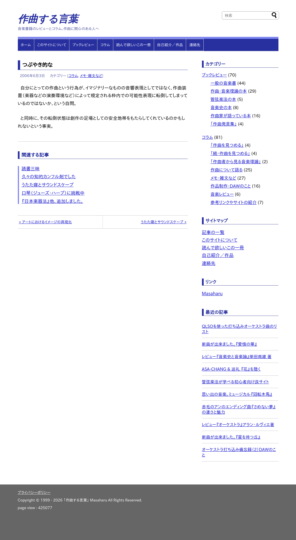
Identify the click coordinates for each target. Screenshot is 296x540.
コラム (105, 45)
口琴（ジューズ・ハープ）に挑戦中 (53, 193)
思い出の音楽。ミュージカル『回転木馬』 (237, 394)
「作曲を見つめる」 (227, 145)
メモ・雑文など (91, 76)
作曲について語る (226, 170)
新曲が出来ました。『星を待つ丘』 (231, 437)
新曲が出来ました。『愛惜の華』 (229, 344)
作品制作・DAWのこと (230, 186)
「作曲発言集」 (223, 124)
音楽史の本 (221, 107)
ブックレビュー (83, 45)
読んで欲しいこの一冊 (133, 45)
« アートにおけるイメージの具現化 (45, 222)
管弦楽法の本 (223, 99)
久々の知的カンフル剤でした (49, 176)
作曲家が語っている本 (230, 116)
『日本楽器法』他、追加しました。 (52, 201)
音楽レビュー (222, 194)
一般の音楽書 (223, 83)
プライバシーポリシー (34, 492)
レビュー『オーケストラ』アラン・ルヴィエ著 (238, 424)
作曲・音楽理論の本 (228, 91)
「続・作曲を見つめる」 (230, 153)
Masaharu (212, 293)
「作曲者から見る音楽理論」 (235, 162)
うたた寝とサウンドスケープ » (164, 222)
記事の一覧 (213, 232)
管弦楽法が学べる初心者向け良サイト (235, 382)
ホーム (26, 45)
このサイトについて (51, 45)
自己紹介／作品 (170, 45)
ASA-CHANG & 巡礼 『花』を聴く (231, 369)
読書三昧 (31, 168)
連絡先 (194, 45)
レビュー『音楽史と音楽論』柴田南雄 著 (237, 356)
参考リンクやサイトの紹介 (233, 202)
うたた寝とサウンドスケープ (47, 184)
